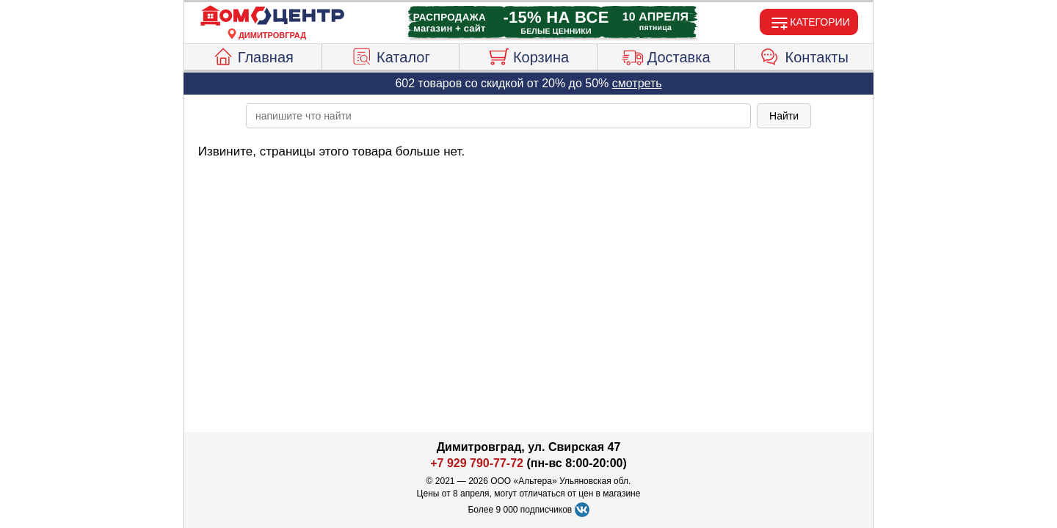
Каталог (390, 55)
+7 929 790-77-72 (476, 463)
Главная (253, 55)
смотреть (637, 83)
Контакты (804, 55)
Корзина (528, 55)
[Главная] (272, 16)
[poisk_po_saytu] (498, 115)
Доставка (666, 55)
